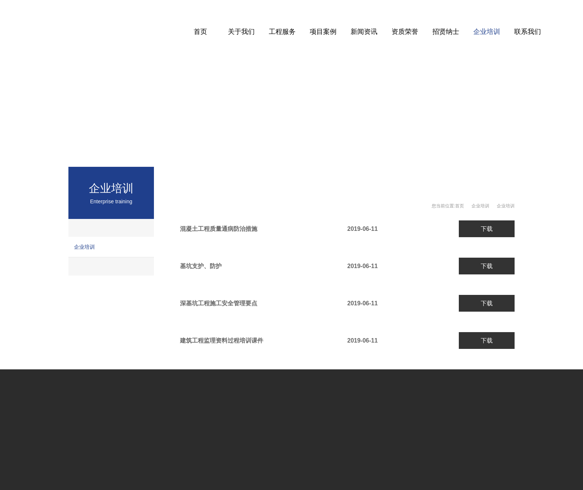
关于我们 (241, 31)
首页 (200, 31)
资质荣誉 (405, 31)
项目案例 (323, 31)
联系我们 (527, 31)
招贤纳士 (445, 31)
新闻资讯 (364, 31)
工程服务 (282, 31)
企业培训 (486, 31)
